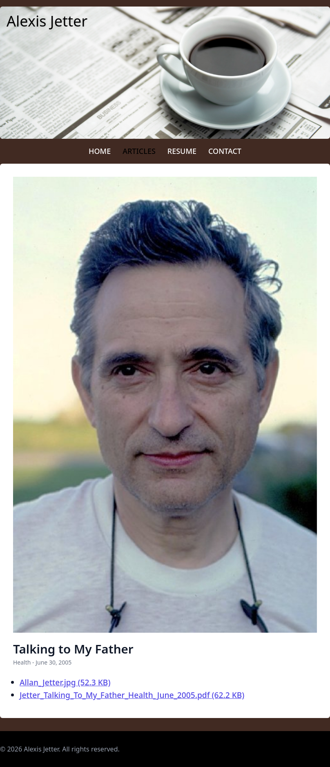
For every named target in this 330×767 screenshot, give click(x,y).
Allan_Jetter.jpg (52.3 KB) (65, 682)
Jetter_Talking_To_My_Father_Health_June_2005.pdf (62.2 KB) (132, 694)
